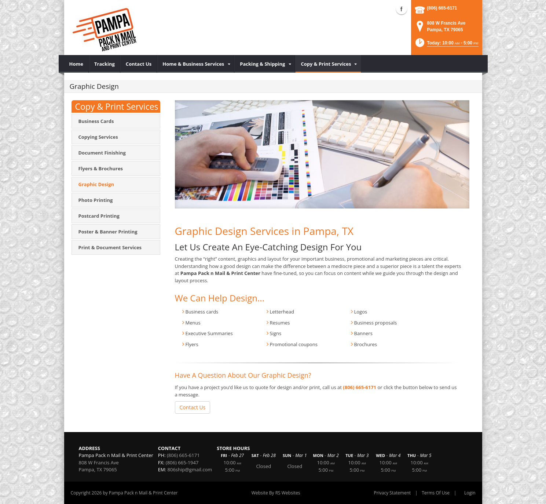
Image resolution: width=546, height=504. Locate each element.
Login (469, 493)
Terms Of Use (436, 493)
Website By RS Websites (276, 493)
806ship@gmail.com (190, 469)
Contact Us (193, 407)
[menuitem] (76, 64)
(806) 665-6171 (442, 8)
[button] (446, 45)
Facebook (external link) (401, 8)
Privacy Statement (392, 493)
